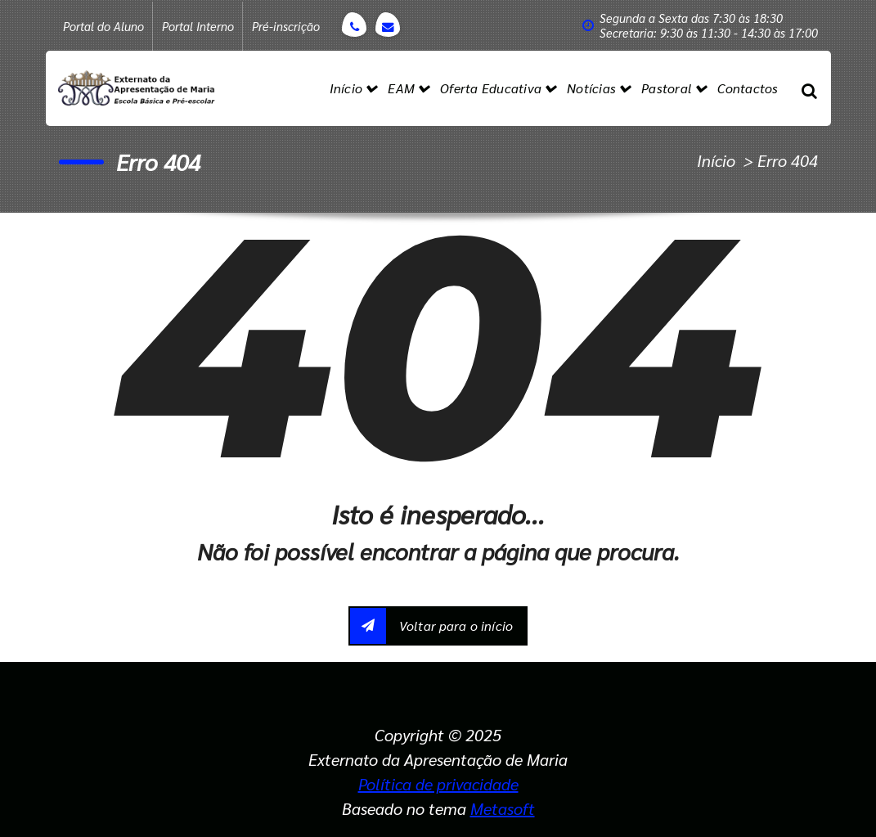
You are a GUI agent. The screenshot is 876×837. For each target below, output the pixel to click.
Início (346, 88)
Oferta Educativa (490, 88)
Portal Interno (198, 26)
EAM (401, 88)
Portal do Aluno (103, 26)
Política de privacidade (438, 783)
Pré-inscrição (286, 26)
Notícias (591, 88)
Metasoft (502, 808)
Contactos (747, 88)
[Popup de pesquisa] (809, 88)
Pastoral (666, 88)
